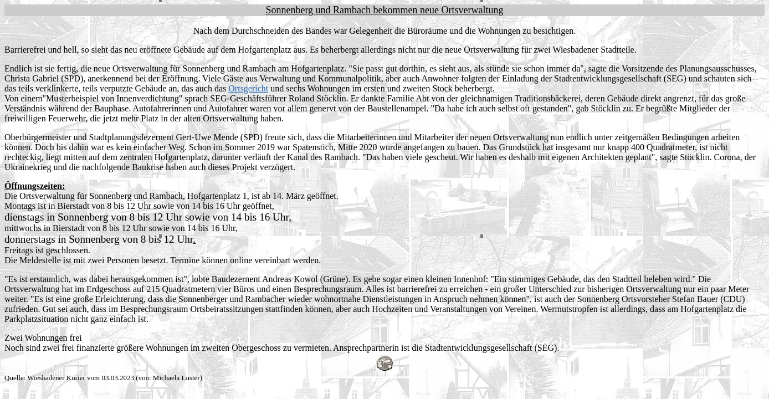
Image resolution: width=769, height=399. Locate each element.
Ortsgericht (248, 88)
